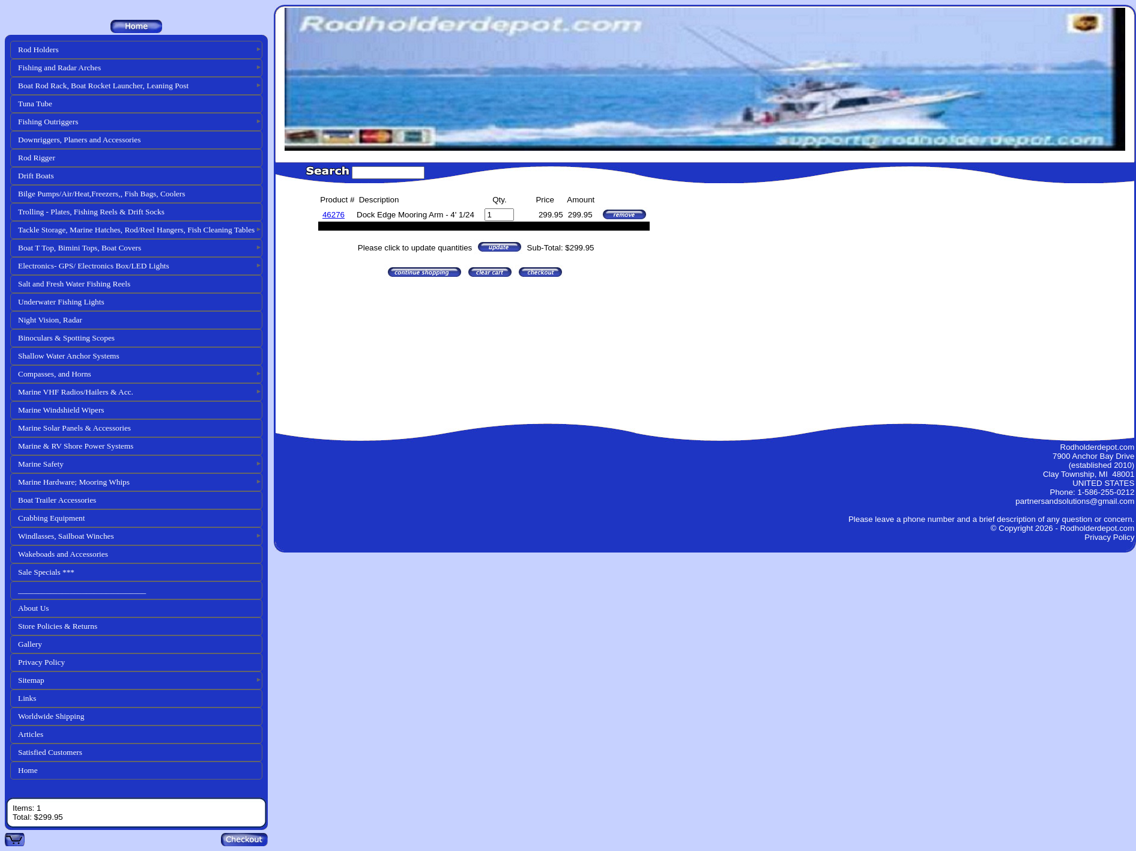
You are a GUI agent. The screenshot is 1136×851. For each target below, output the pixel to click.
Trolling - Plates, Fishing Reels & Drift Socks (91, 211)
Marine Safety (41, 463)
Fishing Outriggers (48, 121)
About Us (33, 608)
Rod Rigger (36, 157)
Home (28, 770)
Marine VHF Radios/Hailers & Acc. (75, 391)
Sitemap (31, 680)
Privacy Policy (41, 662)
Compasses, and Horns (54, 373)
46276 (333, 214)
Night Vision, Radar (50, 319)
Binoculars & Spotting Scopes (66, 337)
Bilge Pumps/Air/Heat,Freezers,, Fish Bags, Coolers (101, 193)
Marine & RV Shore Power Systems (75, 445)
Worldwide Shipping (51, 716)
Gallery (30, 644)
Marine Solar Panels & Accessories (74, 427)
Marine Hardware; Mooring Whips (74, 481)
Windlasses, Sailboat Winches (66, 536)
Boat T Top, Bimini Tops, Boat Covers (79, 247)
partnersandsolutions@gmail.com (1074, 501)
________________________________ (82, 590)
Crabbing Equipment (51, 517)
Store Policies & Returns (57, 626)
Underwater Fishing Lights (61, 301)
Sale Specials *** (46, 572)
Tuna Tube (35, 103)
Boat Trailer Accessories (57, 499)
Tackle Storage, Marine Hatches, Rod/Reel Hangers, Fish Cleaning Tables (136, 229)
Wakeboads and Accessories (63, 554)
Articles (30, 734)
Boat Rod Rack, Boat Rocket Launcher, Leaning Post (103, 85)
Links (27, 698)
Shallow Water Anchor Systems (68, 355)
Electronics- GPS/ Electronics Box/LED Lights (93, 265)
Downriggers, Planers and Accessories (79, 139)
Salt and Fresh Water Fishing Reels (74, 283)
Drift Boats (36, 175)
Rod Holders (38, 49)
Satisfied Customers (50, 752)
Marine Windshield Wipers (61, 409)
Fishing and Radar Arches (59, 67)
